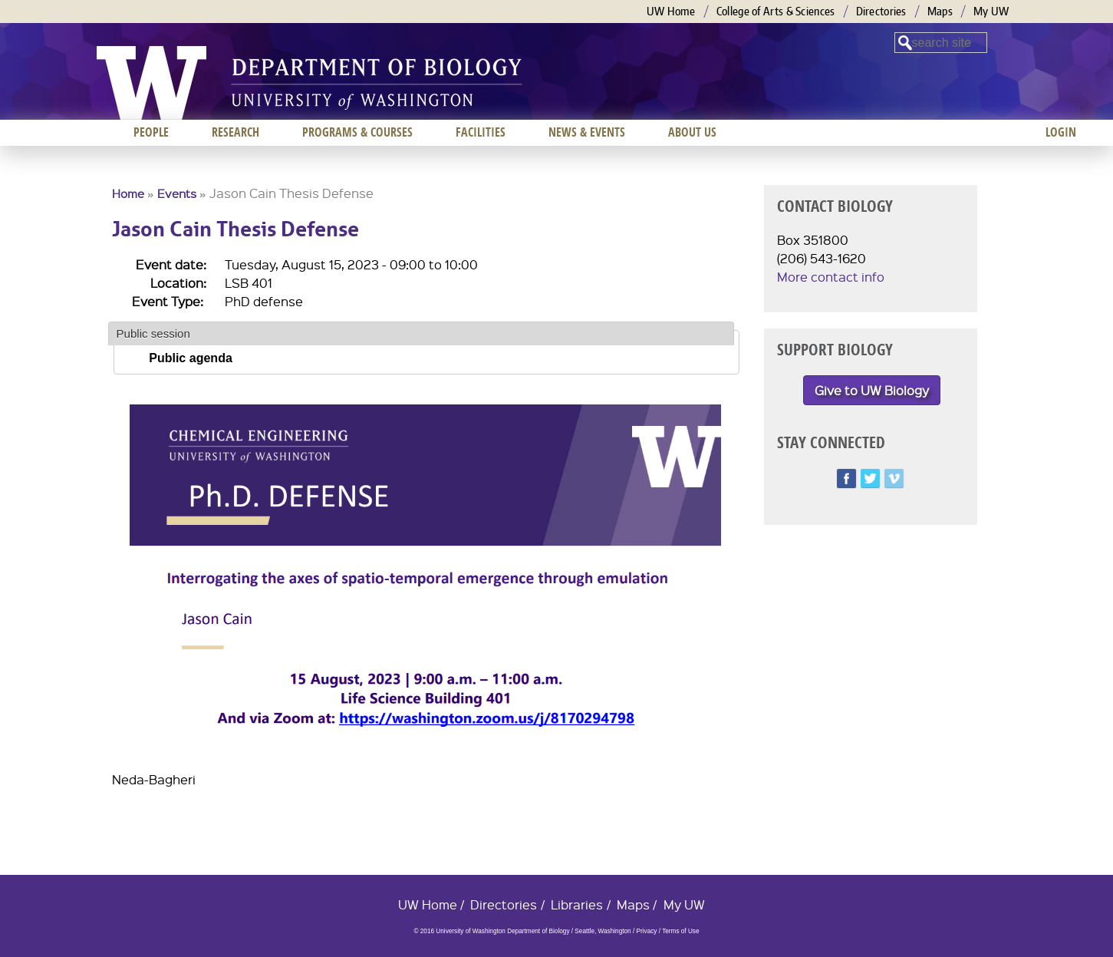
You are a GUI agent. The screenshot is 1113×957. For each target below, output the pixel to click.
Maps (940, 11)
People (151, 132)
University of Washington (151, 83)
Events (176, 193)
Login (1060, 132)
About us (692, 132)
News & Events (586, 132)
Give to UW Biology (872, 390)
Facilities (480, 132)
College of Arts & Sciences (775, 11)
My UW (991, 11)
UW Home (671, 11)
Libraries (577, 904)
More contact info (830, 277)
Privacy (646, 931)
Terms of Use (680, 931)
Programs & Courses (357, 132)
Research (235, 132)
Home (128, 193)
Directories (881, 11)
